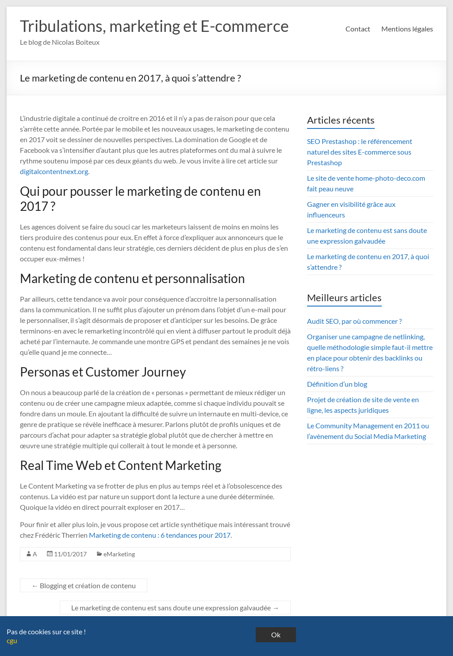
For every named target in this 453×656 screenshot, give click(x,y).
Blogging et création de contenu (83, 585)
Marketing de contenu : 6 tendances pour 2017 (159, 535)
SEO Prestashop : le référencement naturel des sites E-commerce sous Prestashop (359, 152)
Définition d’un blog (337, 384)
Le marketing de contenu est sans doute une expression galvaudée (175, 607)
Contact (358, 28)
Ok (275, 634)
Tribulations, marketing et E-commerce (154, 25)
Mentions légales (407, 28)
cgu (12, 640)
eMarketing (119, 554)
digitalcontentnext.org (54, 171)
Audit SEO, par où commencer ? (354, 321)
